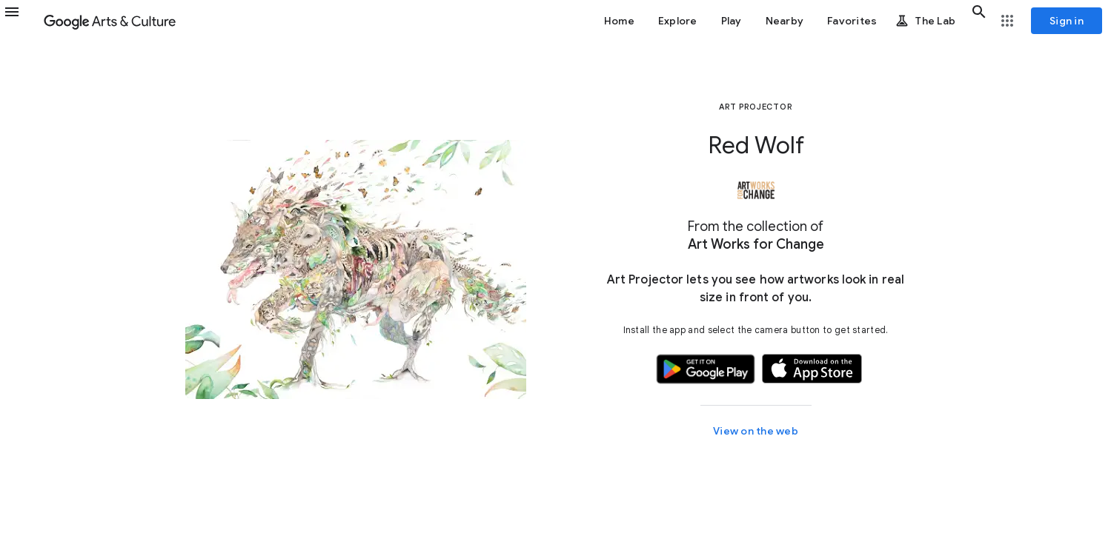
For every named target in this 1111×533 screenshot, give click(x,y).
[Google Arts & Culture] (110, 20)
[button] (21, 20)
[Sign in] (1066, 20)
